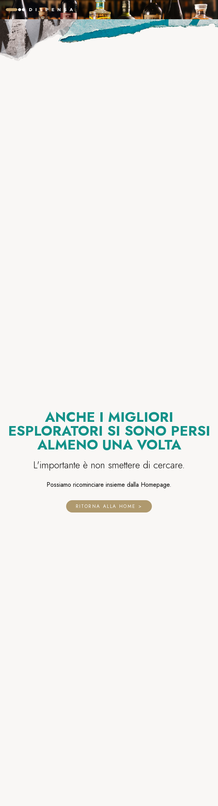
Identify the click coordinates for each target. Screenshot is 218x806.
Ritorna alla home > (109, 506)
